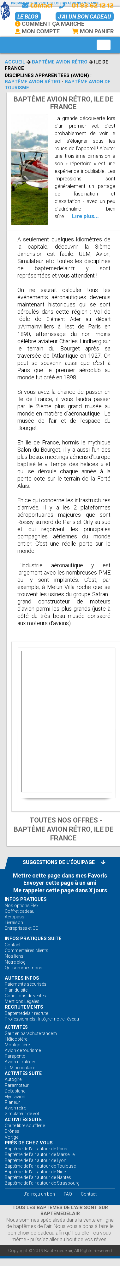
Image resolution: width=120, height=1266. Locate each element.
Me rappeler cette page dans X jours (60, 890)
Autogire (13, 1079)
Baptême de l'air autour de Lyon (35, 1160)
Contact (37, 5)
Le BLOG (27, 16)
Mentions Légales (22, 1001)
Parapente (15, 1056)
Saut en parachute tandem (31, 1033)
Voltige (11, 1137)
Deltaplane (15, 1090)
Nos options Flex (22, 905)
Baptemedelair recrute (26, 1013)
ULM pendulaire (20, 1067)
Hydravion (15, 1096)
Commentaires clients (26, 950)
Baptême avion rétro (59, 62)
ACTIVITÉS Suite (23, 1073)
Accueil (15, 62)
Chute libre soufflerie (25, 1125)
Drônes (12, 1131)
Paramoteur (17, 1085)
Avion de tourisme (23, 1050)
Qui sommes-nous (23, 967)
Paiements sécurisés (25, 984)
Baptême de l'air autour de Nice (35, 1171)
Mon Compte (37, 31)
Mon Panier (92, 31)
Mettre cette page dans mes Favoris (60, 875)
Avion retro (16, 1107)
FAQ (68, 1194)
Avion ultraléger (20, 1061)
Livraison (14, 922)
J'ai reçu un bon (39, 1194)
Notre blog (15, 962)
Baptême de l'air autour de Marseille (40, 1154)
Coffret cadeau (19, 911)
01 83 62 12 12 (93, 5)
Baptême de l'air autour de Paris (36, 1148)
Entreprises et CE (21, 928)
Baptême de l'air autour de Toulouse (40, 1166)
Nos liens (14, 956)
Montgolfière (17, 1044)
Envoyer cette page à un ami (60, 882)
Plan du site (16, 990)
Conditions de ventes (25, 995)
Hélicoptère (16, 1039)
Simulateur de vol (22, 1113)
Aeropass (14, 916)
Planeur (12, 1102)
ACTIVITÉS (16, 1027)
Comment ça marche (49, 23)
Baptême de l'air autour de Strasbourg (42, 1183)
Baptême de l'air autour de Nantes (38, 1177)
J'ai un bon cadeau (84, 16)
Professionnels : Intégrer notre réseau (42, 1018)
